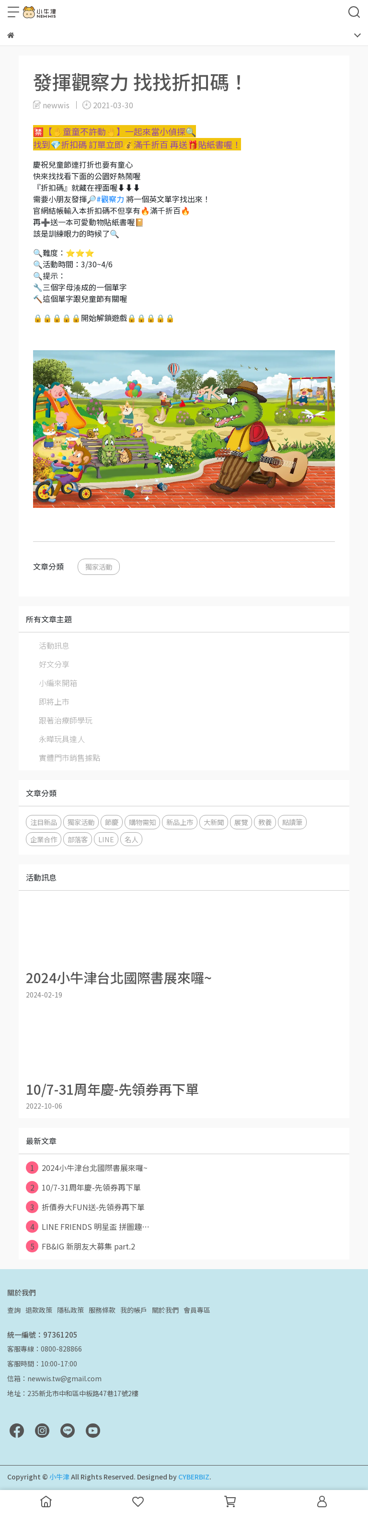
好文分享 (54, 664)
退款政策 (38, 1310)
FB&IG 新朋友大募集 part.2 (80, 1246)
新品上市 (179, 822)
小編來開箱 (58, 682)
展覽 (241, 822)
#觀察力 (110, 199)
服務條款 (102, 1310)
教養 (265, 822)
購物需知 (142, 822)
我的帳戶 (133, 1310)
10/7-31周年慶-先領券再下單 (83, 1187)
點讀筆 (292, 822)
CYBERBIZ (193, 1476)
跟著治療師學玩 (65, 720)
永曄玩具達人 (62, 739)
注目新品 (43, 822)
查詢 (14, 1310)
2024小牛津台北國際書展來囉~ (87, 1167)
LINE (106, 839)
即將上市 (54, 701)
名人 (131, 839)
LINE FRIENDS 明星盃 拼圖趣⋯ (88, 1226)
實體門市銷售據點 (69, 757)
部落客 (78, 839)
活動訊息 (54, 645)
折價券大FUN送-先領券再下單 (85, 1207)
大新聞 (214, 822)
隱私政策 (70, 1310)
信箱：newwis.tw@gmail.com (54, 1378)
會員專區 (197, 1310)
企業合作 (43, 839)
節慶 (111, 822)
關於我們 (165, 1310)
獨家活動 (98, 567)
